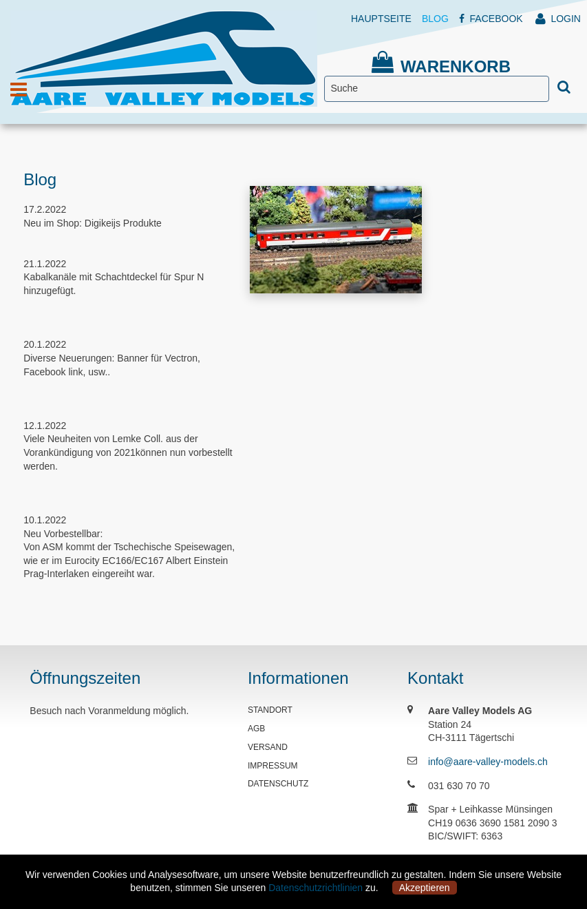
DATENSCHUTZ (278, 783)
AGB (256, 728)
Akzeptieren (424, 887)
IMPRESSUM (273, 766)
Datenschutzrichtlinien (315, 887)
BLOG (435, 18)
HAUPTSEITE (381, 18)
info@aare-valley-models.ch (488, 761)
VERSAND (268, 747)
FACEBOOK (491, 18)
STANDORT (270, 710)
